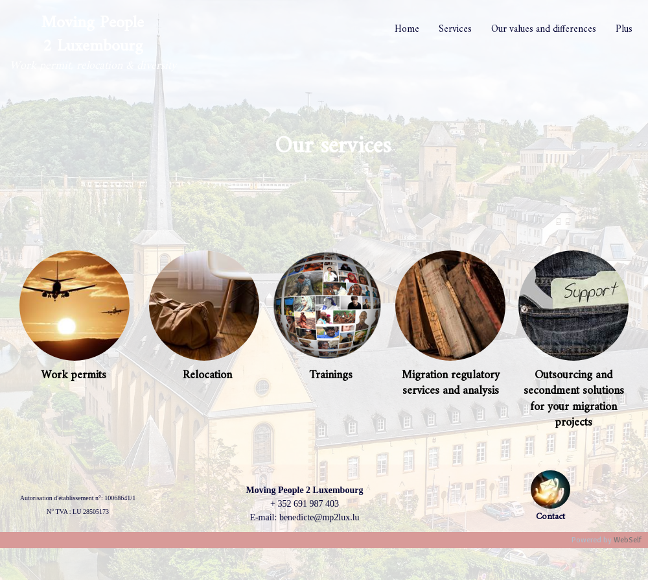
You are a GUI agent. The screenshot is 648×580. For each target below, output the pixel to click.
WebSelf (628, 540)
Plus (624, 29)
